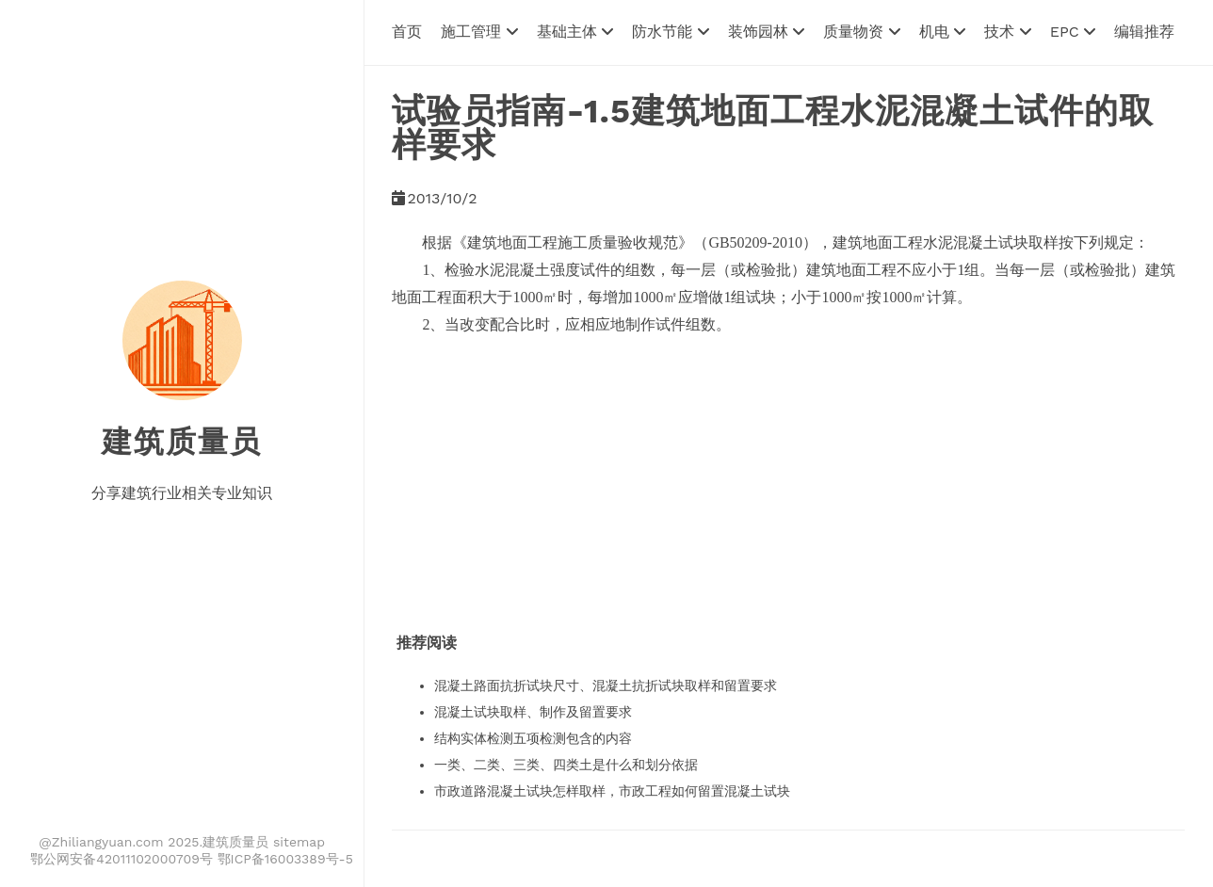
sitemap (299, 841)
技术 (1007, 31)
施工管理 (479, 31)
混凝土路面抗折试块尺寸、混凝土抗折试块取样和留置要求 (605, 685)
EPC (1072, 31)
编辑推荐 (1144, 31)
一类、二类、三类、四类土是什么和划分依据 (566, 764)
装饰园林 (766, 31)
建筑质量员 (182, 442)
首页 (407, 31)
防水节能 (670, 31)
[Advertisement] (742, 471)
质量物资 (861, 31)
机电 (942, 31)
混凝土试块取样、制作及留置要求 (533, 711)
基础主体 (575, 31)
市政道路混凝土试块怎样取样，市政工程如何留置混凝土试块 (612, 790)
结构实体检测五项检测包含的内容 (533, 738)
